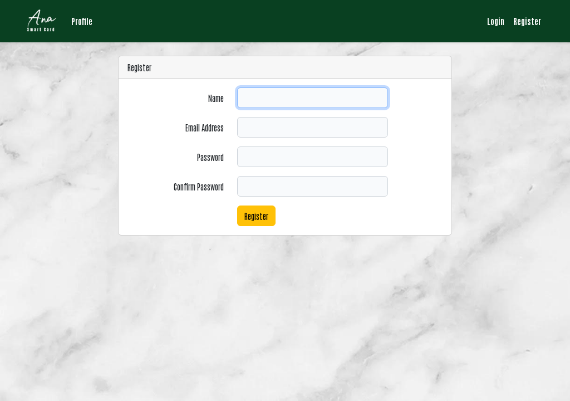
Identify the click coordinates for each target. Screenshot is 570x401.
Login (495, 21)
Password (210, 156)
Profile (81, 21)
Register (527, 21)
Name (216, 97)
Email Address (204, 127)
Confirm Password (199, 186)
